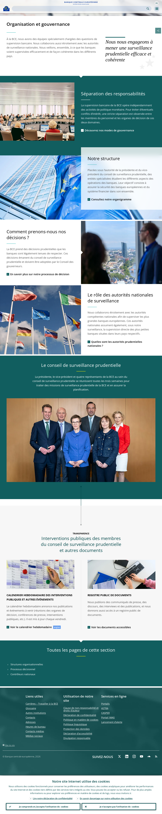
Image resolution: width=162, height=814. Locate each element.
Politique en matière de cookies (80, 719)
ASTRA (104, 708)
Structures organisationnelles (27, 664)
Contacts (30, 717)
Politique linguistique (75, 724)
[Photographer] (72, 138)
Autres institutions (36, 712)
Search (148, 8)
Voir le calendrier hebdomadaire (31, 627)
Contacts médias (35, 731)
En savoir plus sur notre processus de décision (39, 274)
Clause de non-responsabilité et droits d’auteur (80, 709)
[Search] (79, 8)
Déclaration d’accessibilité (77, 733)
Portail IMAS (108, 717)
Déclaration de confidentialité (79, 715)
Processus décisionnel (23, 669)
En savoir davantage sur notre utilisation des (106, 797)
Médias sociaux (34, 735)
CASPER (105, 712)
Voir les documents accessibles (111, 627)
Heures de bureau (35, 726)
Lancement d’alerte (111, 722)
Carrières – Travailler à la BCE (42, 703)
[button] (157, 3)
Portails (105, 703)
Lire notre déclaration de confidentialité (52, 797)
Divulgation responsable (76, 738)
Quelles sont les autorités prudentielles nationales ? (115, 344)
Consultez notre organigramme (111, 199)
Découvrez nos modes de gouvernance (109, 130)
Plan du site (10, 745)
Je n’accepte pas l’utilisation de (118, 806)
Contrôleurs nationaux (23, 674)
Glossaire (31, 708)
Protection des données (76, 729)
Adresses (31, 722)
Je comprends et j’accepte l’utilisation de (43, 806)
